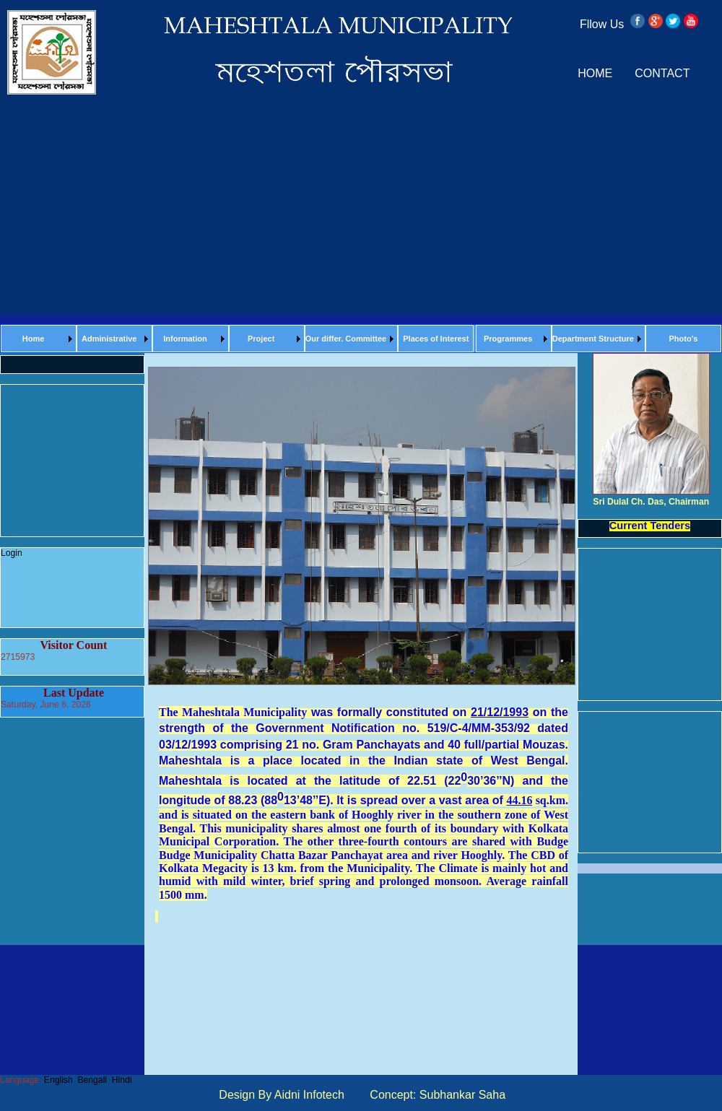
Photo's (683, 338)
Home (33, 338)
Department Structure (593, 338)
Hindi (122, 1080)
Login (11, 553)
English (58, 1080)
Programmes (508, 338)
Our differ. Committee (345, 338)
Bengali (92, 1080)
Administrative (109, 338)
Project (261, 338)
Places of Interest (436, 338)
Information (185, 338)
